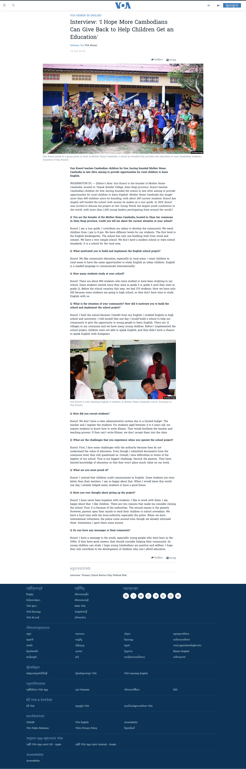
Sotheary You (77, 45)
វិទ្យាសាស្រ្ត (128, 640)
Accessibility (131, 722)
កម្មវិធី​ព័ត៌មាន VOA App (37, 690)
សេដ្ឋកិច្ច (78, 640)
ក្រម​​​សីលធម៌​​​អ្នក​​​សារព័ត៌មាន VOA (138, 706)
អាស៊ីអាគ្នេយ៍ (31, 657)
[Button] (157, 60)
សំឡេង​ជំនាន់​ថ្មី (81, 612)
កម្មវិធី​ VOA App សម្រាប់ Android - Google (95, 744)
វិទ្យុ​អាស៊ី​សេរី (129, 728)
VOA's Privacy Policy (86, 728)
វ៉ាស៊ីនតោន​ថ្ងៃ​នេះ (33, 600)
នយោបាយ (79, 634)
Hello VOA (80, 606)
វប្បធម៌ (127, 645)
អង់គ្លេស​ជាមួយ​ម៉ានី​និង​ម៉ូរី (36, 673)
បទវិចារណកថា (179, 657)
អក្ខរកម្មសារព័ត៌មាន (181, 634)
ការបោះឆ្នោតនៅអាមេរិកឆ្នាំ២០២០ (187, 645)
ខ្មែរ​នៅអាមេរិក (32, 651)
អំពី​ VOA (30, 706)
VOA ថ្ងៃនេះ (31, 606)
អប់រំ (77, 657)
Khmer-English (181, 651)
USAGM (30, 722)
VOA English (82, 722)
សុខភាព (78, 651)
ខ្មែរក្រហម (128, 651)
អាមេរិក (29, 645)
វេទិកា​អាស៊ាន (80, 617)
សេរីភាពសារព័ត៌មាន (181, 640)
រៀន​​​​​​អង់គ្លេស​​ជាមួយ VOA (86, 673)
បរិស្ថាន (127, 634)
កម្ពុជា (28, 634)
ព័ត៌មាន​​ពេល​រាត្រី (82, 600)
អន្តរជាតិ (29, 640)
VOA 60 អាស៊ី (32, 617)
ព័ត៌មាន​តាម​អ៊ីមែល (132, 690)
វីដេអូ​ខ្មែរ (29, 594)
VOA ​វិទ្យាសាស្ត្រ (33, 612)
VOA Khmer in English (85, 16)
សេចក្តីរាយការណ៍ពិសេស (134, 657)
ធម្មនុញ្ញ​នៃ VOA (82, 706)
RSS (175, 690)
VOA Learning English (136, 673)
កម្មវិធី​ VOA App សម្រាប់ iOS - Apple (43, 744)
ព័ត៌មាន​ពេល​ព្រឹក (82, 594)
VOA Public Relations (37, 728)
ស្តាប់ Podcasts (82, 690)
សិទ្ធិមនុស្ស (79, 645)
